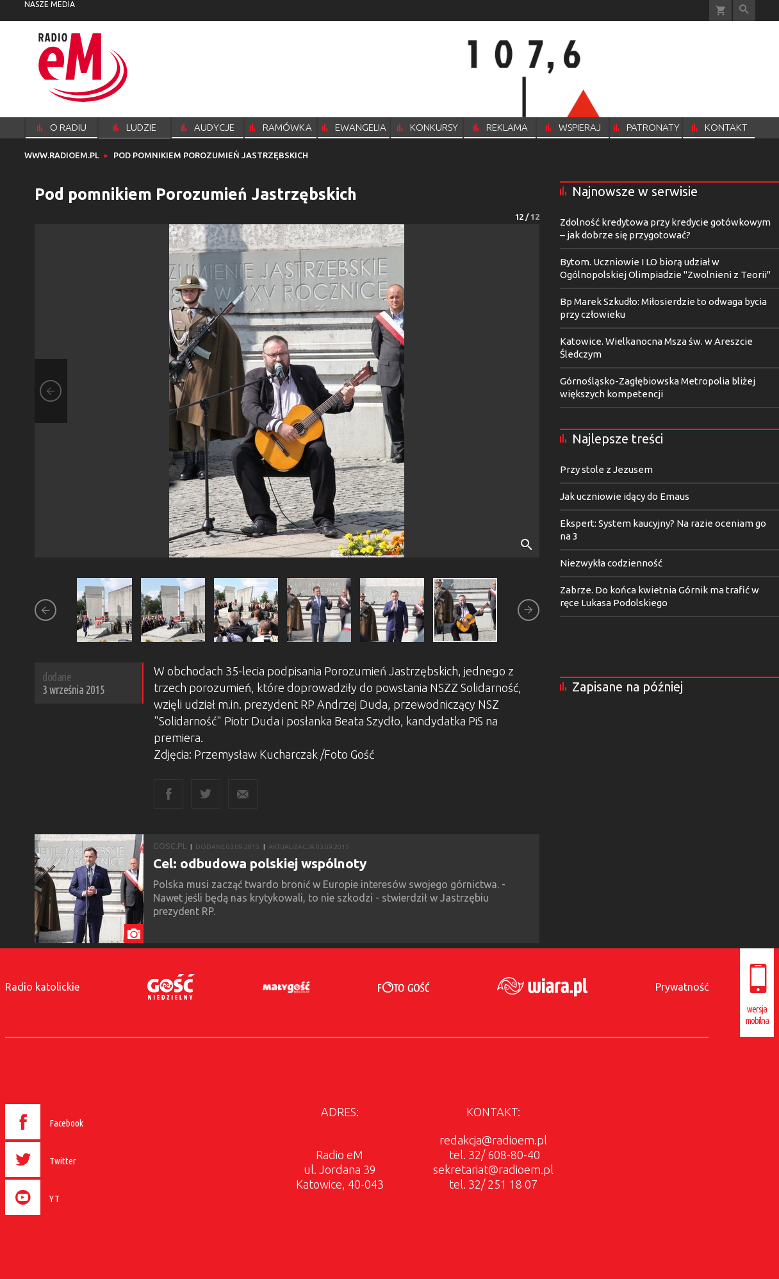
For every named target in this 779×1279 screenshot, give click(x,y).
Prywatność (682, 987)
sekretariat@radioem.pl (493, 1169)
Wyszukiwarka (744, 10)
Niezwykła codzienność (611, 562)
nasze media (49, 4)
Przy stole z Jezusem (606, 469)
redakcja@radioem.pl (493, 1140)
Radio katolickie (42, 987)
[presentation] (71, 1216)
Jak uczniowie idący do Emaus (624, 496)
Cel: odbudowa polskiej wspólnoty (259, 863)
